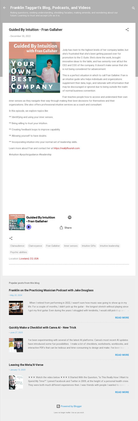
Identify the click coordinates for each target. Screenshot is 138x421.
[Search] (133, 9)
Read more (122, 317)
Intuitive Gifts (89, 245)
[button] (127, 30)
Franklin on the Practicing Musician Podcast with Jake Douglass (51, 290)
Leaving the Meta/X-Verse (26, 364)
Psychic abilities (18, 252)
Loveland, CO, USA (28, 258)
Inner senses (71, 245)
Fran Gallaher (53, 245)
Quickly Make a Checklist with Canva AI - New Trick (42, 327)
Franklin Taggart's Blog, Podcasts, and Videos (50, 7)
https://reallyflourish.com (67, 148)
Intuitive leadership (109, 245)
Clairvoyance (35, 245)
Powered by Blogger (69, 406)
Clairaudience (17, 245)
